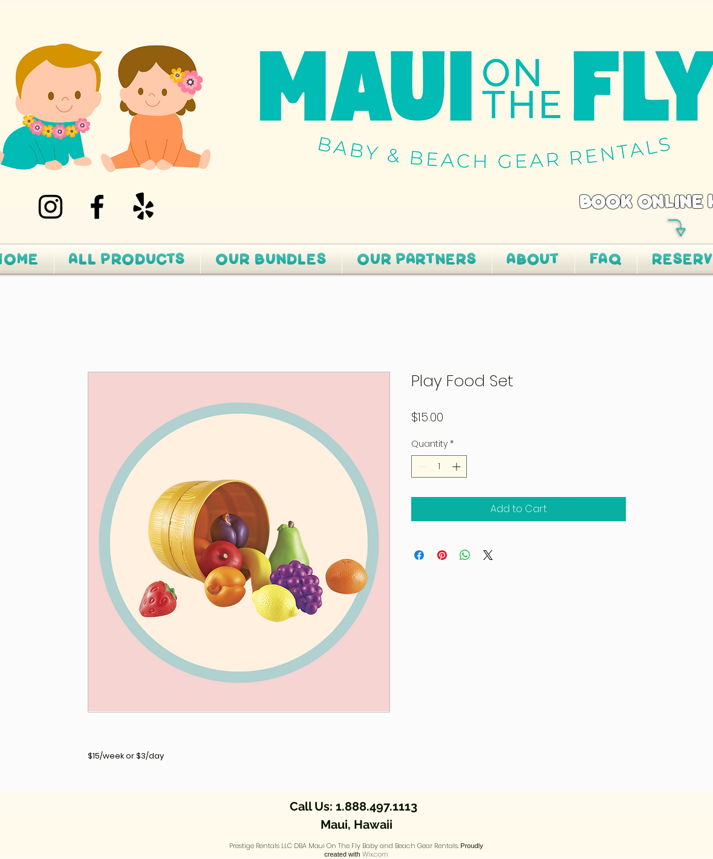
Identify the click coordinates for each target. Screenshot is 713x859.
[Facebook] (97, 207)
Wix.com (375, 854)
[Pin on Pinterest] (442, 555)
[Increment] (457, 466)
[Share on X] (488, 555)
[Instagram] (50, 207)
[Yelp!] (144, 207)
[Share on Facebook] (419, 555)
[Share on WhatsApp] (465, 555)
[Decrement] (420, 466)
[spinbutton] (439, 466)
